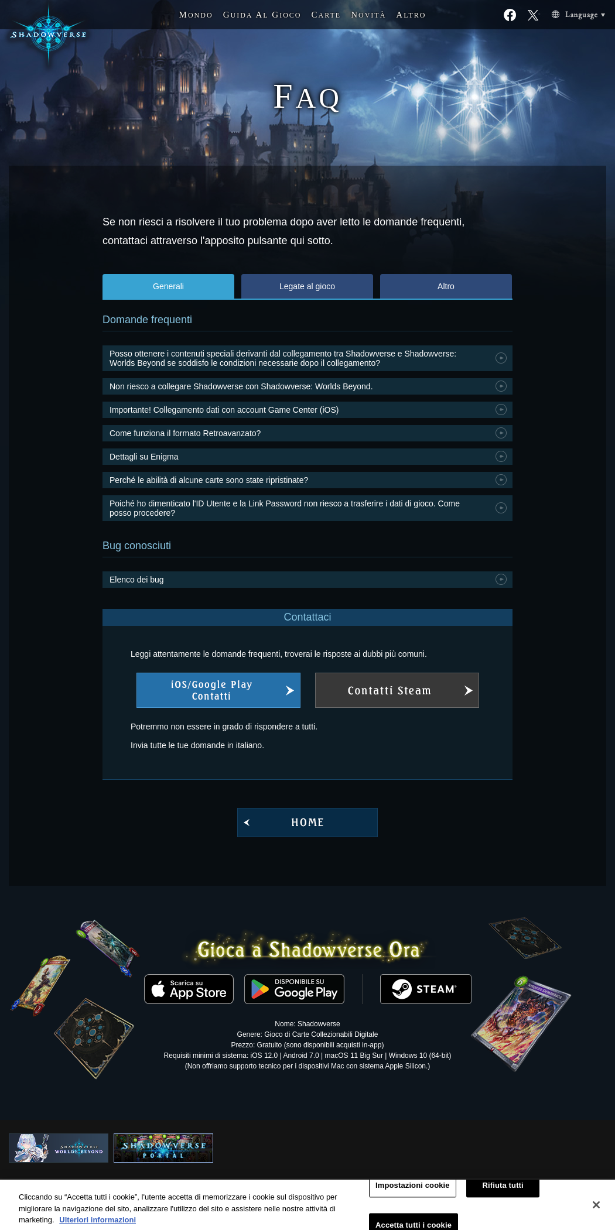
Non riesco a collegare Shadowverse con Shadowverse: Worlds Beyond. (241, 386)
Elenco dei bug (137, 579)
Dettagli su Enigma (144, 456)
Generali (168, 286)
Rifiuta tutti (503, 1191)
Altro (446, 286)
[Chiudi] (596, 1211)
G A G (262, 14)
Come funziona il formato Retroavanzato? (185, 433)
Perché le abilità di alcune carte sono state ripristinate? (209, 480)
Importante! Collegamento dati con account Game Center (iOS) (224, 409)
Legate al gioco (307, 286)
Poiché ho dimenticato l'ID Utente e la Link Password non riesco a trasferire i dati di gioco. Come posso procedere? (285, 508)
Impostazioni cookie (412, 1191)
